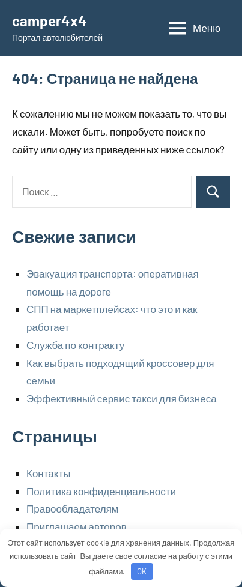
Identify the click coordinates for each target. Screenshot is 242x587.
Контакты (48, 473)
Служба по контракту (75, 345)
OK (142, 571)
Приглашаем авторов (76, 526)
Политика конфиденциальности (101, 491)
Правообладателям (72, 508)
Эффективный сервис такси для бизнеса (121, 398)
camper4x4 (49, 20)
